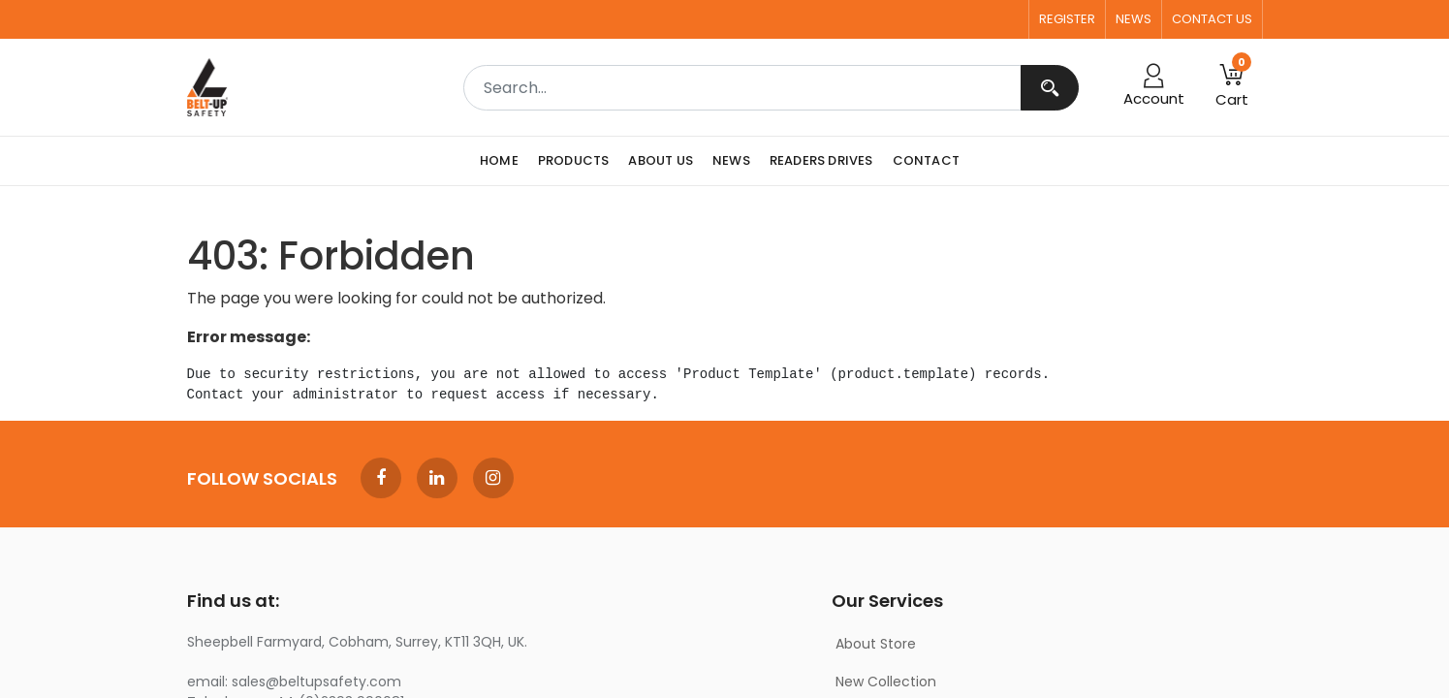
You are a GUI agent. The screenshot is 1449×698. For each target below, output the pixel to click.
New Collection (886, 681)
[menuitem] (504, 161)
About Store (876, 643)
